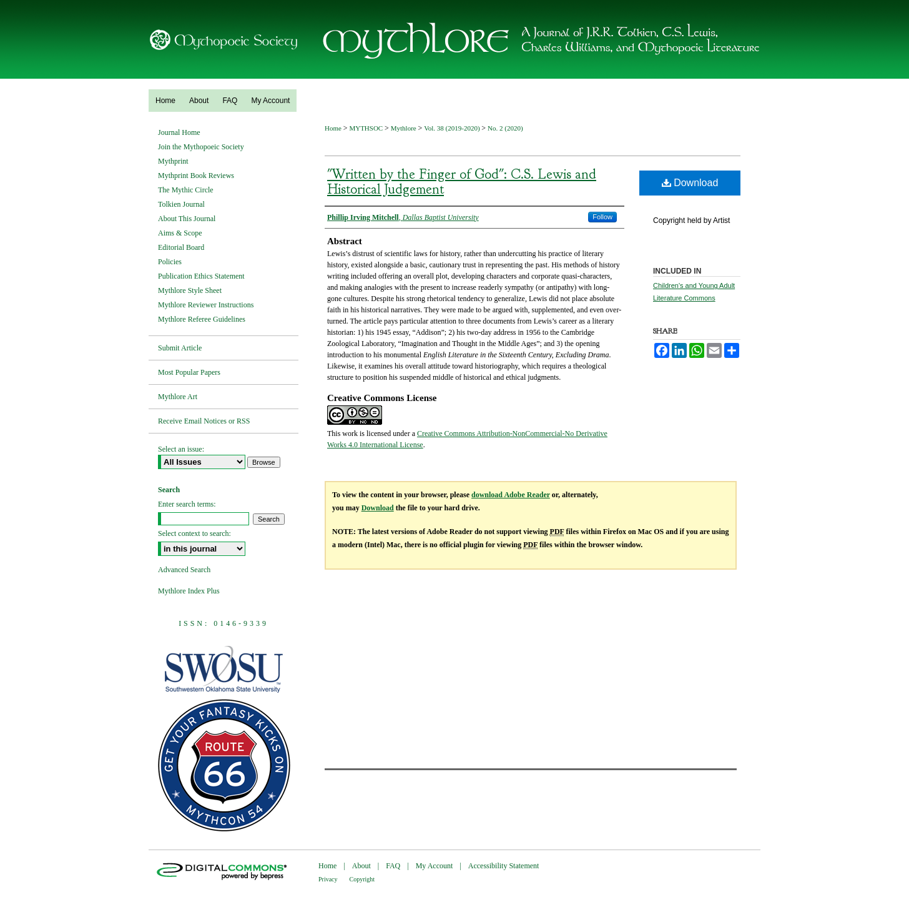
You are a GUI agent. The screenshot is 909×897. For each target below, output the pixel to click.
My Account (434, 865)
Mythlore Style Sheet (190, 290)
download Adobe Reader (510, 494)
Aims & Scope (180, 233)
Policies (170, 261)
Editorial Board (181, 247)
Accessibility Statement (503, 865)
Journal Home (179, 132)
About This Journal (186, 218)
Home (334, 128)
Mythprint (173, 161)
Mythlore (404, 128)
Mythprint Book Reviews (196, 175)
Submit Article (180, 348)
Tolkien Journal (181, 204)
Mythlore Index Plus (189, 591)
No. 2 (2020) (505, 128)
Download (690, 182)
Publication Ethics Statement (201, 276)
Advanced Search (184, 569)
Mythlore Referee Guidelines (201, 319)
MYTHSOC (367, 128)
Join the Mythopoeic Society (201, 146)
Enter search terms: (187, 504)
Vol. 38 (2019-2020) (452, 128)
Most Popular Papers (189, 372)
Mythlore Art (177, 396)
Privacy (328, 879)
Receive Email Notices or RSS (204, 421)
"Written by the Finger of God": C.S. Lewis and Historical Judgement (461, 182)
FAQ (393, 865)
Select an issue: (181, 449)
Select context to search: (194, 533)
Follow (602, 217)
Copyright (362, 879)
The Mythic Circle (186, 190)
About (361, 865)
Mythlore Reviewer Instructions (205, 304)
